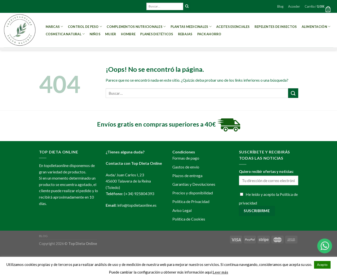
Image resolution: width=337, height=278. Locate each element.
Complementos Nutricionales (136, 26)
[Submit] (187, 6)
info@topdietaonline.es (137, 205)
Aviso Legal (182, 210)
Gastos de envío (185, 167)
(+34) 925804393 (139, 193)
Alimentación (316, 26)
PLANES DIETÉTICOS (156, 34)
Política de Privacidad (190, 201)
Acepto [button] (322, 265)
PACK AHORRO (209, 34)
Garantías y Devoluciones (193, 184)
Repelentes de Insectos (276, 27)
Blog (280, 6)
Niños (95, 34)
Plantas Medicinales (191, 26)
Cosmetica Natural (65, 34)
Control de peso (85, 26)
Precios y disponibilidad (192, 192)
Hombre (128, 34)
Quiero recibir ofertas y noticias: (266, 171)
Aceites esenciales (233, 27)
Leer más (220, 272)
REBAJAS (185, 34)
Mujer (110, 34)
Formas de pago (185, 158)
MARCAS (54, 26)
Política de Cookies (188, 219)
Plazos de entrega (187, 175)
